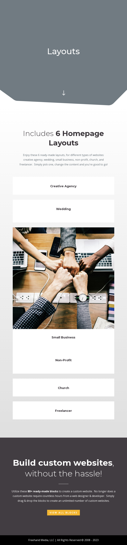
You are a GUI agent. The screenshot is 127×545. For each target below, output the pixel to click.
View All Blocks (63, 512)
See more (20, 192)
